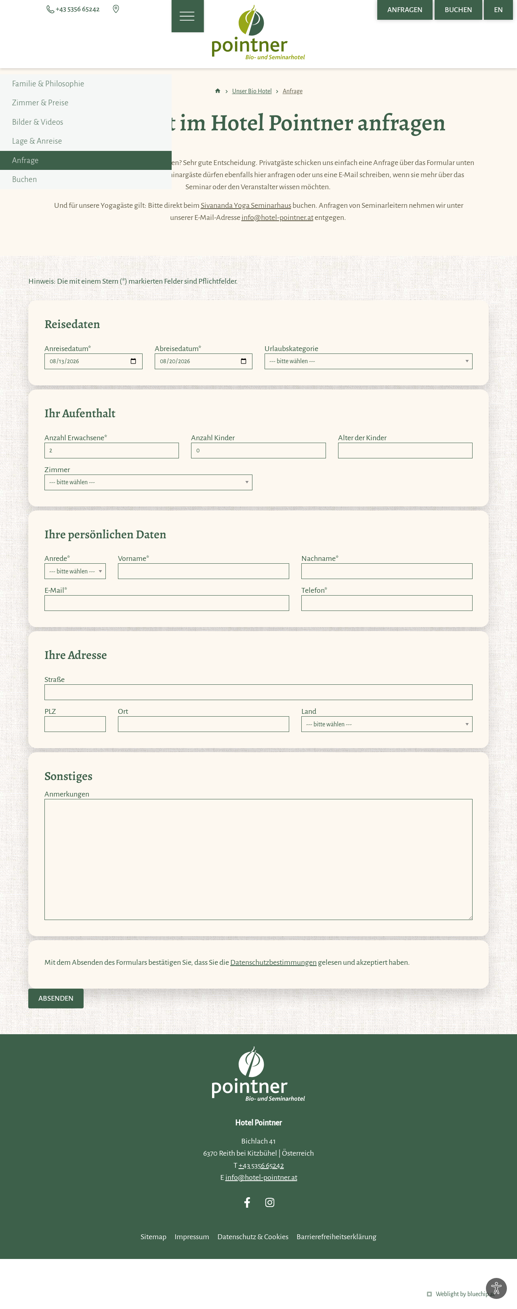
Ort (123, 711)
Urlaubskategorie (291, 349)
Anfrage (293, 91)
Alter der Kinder (362, 438)
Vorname (133, 558)
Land (308, 711)
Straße (54, 679)
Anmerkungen (66, 794)
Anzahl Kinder (213, 438)
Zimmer (57, 470)
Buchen (458, 10)
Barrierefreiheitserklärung (336, 1237)
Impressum (191, 1237)
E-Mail (55, 590)
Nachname (319, 558)
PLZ (50, 711)
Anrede (57, 558)
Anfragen (404, 10)
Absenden (56, 998)
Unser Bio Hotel (252, 91)
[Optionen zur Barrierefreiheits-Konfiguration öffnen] (496, 1288)
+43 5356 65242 (261, 1165)
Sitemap (153, 1237)
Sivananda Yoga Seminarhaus (246, 205)
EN (498, 10)
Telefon (314, 590)
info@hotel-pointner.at (277, 217)
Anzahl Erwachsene (75, 438)
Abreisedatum (178, 349)
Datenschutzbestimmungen (273, 962)
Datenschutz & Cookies (252, 1237)
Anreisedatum (67, 349)
